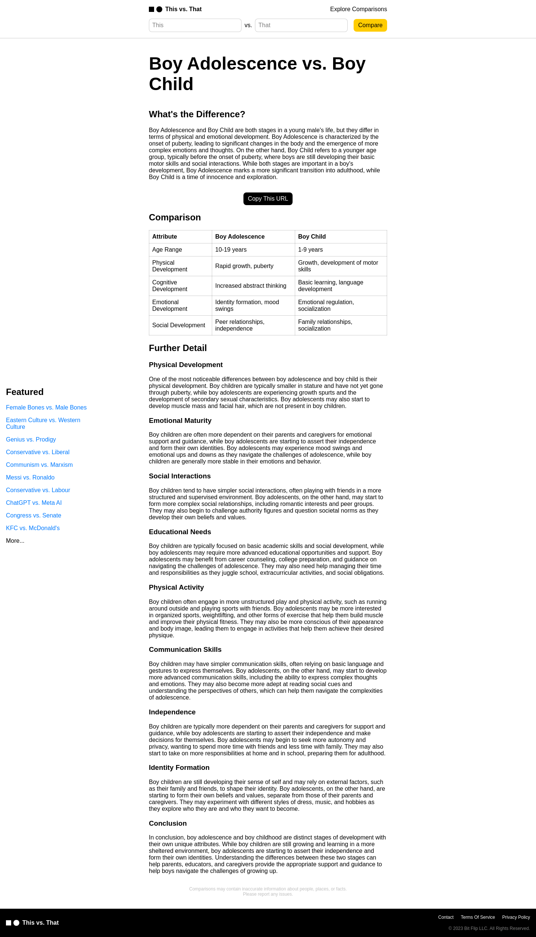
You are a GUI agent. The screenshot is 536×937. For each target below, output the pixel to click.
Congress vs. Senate (33, 515)
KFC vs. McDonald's (33, 528)
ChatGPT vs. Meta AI (34, 503)
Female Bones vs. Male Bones (46, 407)
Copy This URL (268, 198)
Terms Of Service (478, 917)
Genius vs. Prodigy (31, 439)
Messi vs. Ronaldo (30, 477)
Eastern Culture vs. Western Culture (43, 423)
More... (15, 541)
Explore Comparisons (358, 9)
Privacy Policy (516, 917)
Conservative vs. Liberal (38, 452)
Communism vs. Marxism (39, 465)
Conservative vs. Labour (38, 490)
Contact (445, 917)
